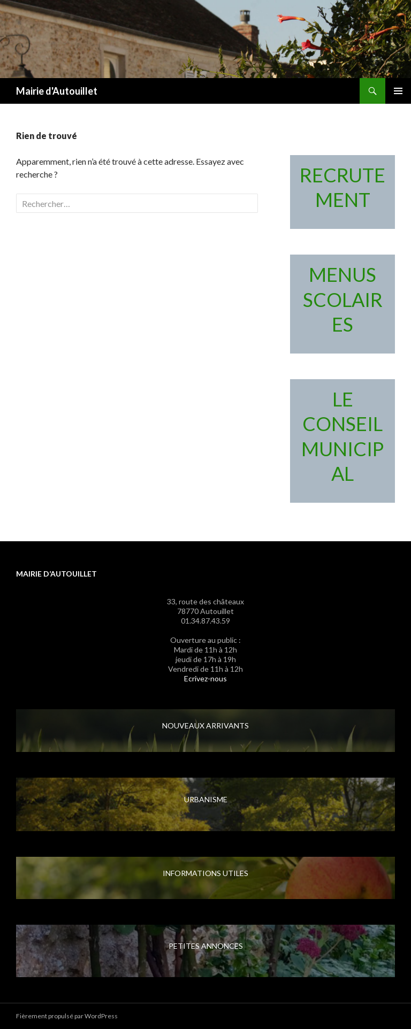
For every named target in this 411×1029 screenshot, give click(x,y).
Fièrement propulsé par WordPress (67, 1016)
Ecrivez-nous (205, 678)
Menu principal (398, 91)
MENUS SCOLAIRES (343, 299)
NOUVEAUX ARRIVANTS (205, 725)
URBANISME (205, 799)
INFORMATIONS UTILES (205, 873)
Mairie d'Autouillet (56, 91)
